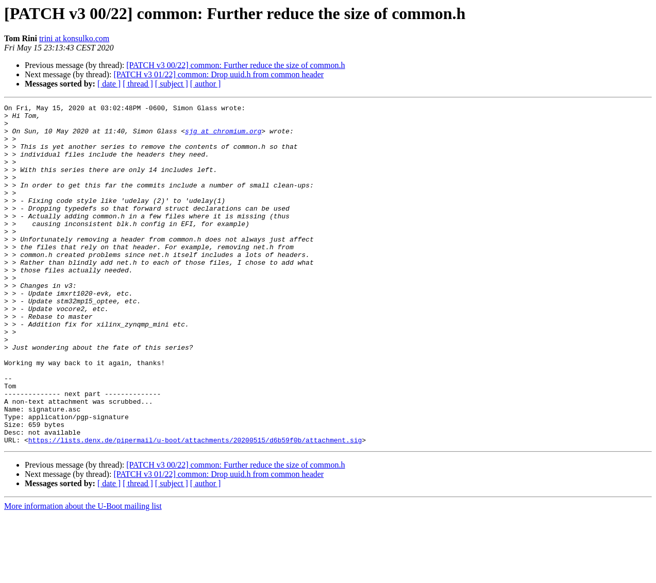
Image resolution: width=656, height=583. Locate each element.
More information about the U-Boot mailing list (83, 574)
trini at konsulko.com (74, 38)
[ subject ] (171, 83)
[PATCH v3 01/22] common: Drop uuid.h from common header (218, 74)
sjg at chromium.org (223, 137)
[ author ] (205, 83)
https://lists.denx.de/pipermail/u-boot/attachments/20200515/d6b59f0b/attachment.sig (195, 507)
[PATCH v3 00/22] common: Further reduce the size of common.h (235, 65)
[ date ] (109, 83)
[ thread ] (138, 83)
